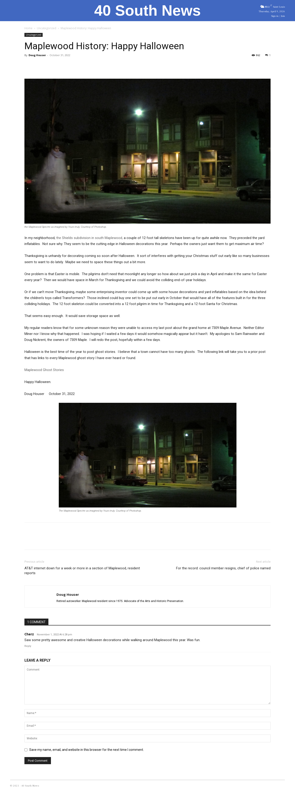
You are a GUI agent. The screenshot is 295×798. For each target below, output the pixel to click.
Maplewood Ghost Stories (44, 370)
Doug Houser (37, 55)
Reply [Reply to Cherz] (27, 646)
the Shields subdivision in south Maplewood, (89, 238)
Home (28, 28)
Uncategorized (46, 28)
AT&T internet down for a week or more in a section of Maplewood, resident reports (82, 570)
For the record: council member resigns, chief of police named (223, 568)
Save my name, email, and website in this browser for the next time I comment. (86, 750)
